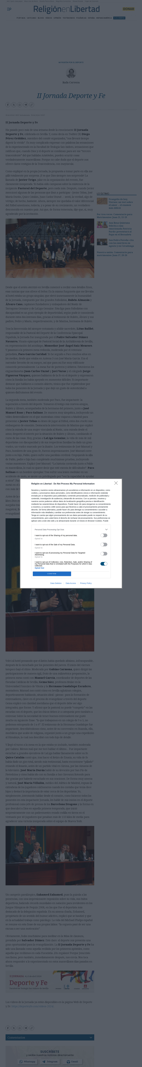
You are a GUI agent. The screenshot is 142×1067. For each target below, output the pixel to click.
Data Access (71, 583)
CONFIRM (52, 574)
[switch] (103, 535)
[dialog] (71, 533)
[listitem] (71, 529)
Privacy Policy (86, 583)
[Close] (116, 483)
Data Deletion (56, 583)
